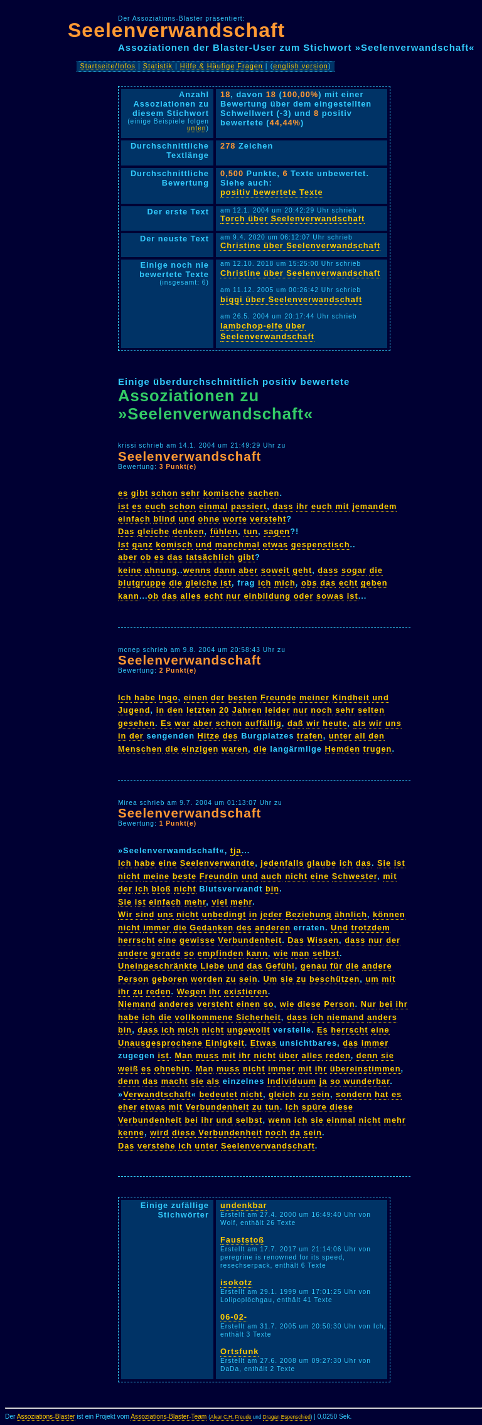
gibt (139, 493)
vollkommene (204, 1017)
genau (314, 965)
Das (126, 531)
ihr (302, 506)
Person (133, 979)
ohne (209, 518)
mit (342, 506)
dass (282, 506)
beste (184, 876)
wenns (197, 570)
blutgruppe (142, 582)
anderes (177, 1004)
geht (302, 570)
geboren (170, 979)
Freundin (219, 876)
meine (156, 876)
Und (339, 927)
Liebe (213, 965)
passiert (249, 506)
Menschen (140, 749)
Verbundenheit (250, 940)
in (160, 710)
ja (323, 1081)
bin (272, 888)
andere (133, 953)
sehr (190, 493)
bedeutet (218, 1094)
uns (393, 723)
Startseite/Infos (108, 66)
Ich (125, 697)
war (182, 723)
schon (164, 493)
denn (367, 1055)
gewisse (197, 940)
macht (174, 1081)
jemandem (374, 506)
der (218, 697)
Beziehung (309, 914)
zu (231, 979)
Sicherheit (258, 1017)
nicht (129, 876)
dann (225, 570)
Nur (369, 1004)
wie (281, 953)
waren (235, 749)
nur (233, 596)
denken (189, 531)
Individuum (291, 1081)
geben (374, 582)
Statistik (158, 66)
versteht (268, 518)
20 (224, 710)
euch (155, 506)
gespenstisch (320, 544)
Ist (123, 544)
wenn (280, 1120)
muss (207, 1055)
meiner (314, 697)
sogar (354, 570)
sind (145, 914)
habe (145, 697)
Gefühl (280, 965)
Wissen (323, 940)
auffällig (263, 723)
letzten (201, 710)
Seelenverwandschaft (176, 30)
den (176, 710)
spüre (314, 1107)
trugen (377, 749)
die (376, 570)
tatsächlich (210, 557)
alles (190, 596)
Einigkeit (224, 1043)
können (389, 914)
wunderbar (366, 1081)
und (187, 518)
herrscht (136, 940)
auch (271, 876)
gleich (282, 1094)
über (289, 1055)
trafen (310, 735)
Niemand (137, 1004)
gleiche (153, 531)
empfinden (221, 953)
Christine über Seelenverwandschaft (300, 245)
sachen (263, 493)
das (175, 557)
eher (127, 1107)
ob (146, 557)
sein (248, 979)
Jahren (247, 710)
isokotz (236, 1282)
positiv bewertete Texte (271, 192)
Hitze (209, 735)
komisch (174, 544)
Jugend (134, 710)
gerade (166, 953)
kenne (131, 1132)
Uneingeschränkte (158, 965)
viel (219, 902)
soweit (275, 570)
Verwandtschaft (157, 1094)
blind (164, 518)
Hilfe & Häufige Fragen (221, 66)
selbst (326, 953)
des (230, 735)
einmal (213, 506)
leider (277, 710)
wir (313, 723)
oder (304, 596)
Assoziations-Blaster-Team (168, 1416)
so (189, 953)
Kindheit (351, 697)
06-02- (233, 1317)
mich (285, 582)
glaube (321, 863)
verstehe (156, 1145)
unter (340, 735)
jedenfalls (282, 863)
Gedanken (211, 927)
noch (322, 710)
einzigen (199, 749)
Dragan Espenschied (287, 1417)
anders (382, 1017)
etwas (276, 544)
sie (287, 979)
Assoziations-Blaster (46, 1416)
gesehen (136, 723)
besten (242, 697)
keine (130, 570)
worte (235, 518)
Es (166, 723)
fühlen (224, 531)
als (360, 723)
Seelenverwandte (217, 863)
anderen (273, 927)
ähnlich (351, 914)
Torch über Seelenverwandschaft (292, 218)
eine (168, 863)
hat (381, 1094)
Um (271, 979)
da (295, 1132)
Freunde (278, 697)
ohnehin (172, 1068)
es (123, 493)
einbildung (267, 596)
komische (224, 493)
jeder (271, 914)
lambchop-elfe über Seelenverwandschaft (267, 331)
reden (158, 991)
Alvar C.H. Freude (231, 1417)
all (360, 735)
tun (251, 531)
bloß (161, 888)
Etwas (263, 1043)
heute (335, 723)
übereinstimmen (365, 1068)
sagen (277, 531)
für (336, 965)
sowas (330, 596)
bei (386, 1004)
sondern (354, 1094)
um (371, 979)
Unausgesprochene (160, 1043)
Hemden (343, 749)
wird (159, 1132)
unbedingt (223, 914)
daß (295, 723)
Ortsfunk (239, 1351)
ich (265, 582)
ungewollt (248, 1029)
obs (309, 582)
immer (156, 927)
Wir (125, 914)
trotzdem (370, 927)
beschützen (334, 979)
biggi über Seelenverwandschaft (291, 299)
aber (127, 557)
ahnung (160, 570)
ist (123, 506)
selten (371, 710)
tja (236, 850)
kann (128, 596)
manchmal (237, 544)
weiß (128, 1068)
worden (207, 979)
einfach (134, 518)
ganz (142, 544)
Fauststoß (242, 1239)
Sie (384, 863)
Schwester (354, 876)
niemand (346, 1017)
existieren (246, 991)
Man (184, 1055)
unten (196, 128)
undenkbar (243, 1205)
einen (196, 697)
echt (348, 582)
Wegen (191, 991)
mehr (195, 902)
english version (300, 66)
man (300, 953)
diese (309, 1004)
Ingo (168, 697)
